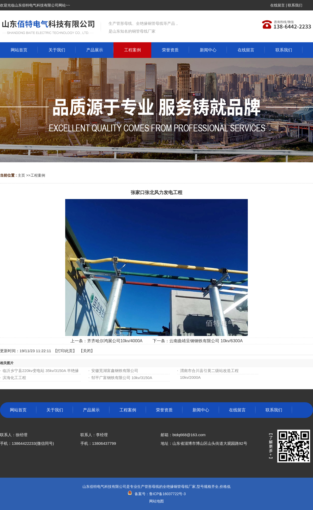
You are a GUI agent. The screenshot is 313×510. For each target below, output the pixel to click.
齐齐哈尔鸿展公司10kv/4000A (114, 341)
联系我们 (295, 5)
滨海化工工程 (14, 377)
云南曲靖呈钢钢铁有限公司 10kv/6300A (206, 341)
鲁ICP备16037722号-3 (167, 494)
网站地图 (156, 501)
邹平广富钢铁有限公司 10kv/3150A (121, 377)
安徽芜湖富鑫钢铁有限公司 (114, 370)
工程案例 (38, 175)
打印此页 (65, 351)
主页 (21, 175)
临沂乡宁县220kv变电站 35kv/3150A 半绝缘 (41, 370)
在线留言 (277, 5)
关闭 (87, 351)
